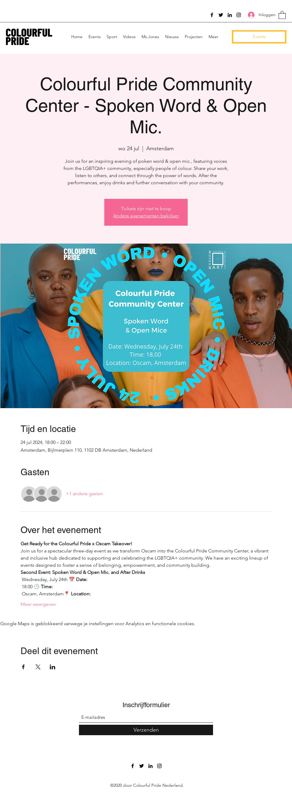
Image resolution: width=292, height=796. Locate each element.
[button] (282, 14)
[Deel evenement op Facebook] (23, 667)
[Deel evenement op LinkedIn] (52, 667)
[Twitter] (221, 15)
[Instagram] (239, 15)
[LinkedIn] (230, 15)
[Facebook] (212, 15)
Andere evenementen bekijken (146, 216)
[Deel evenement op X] (38, 667)
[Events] (259, 37)
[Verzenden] (146, 730)
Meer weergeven (38, 604)
